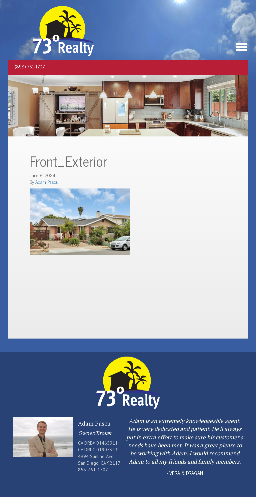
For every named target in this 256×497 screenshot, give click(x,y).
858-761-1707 (93, 470)
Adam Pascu (46, 181)
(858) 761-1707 (30, 66)
